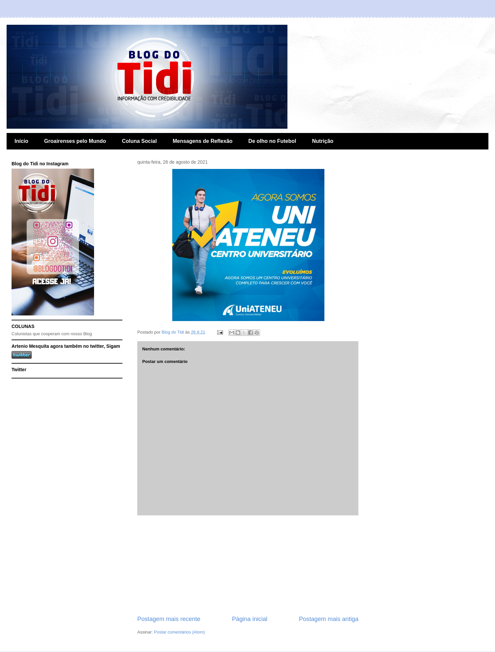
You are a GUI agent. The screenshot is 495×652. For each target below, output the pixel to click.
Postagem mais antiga (328, 619)
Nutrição (322, 141)
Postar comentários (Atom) (179, 632)
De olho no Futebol (272, 141)
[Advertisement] (247, 565)
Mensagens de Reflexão (202, 141)
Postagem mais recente (168, 619)
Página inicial (249, 619)
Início (21, 141)
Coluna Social (139, 141)
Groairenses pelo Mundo (75, 141)
